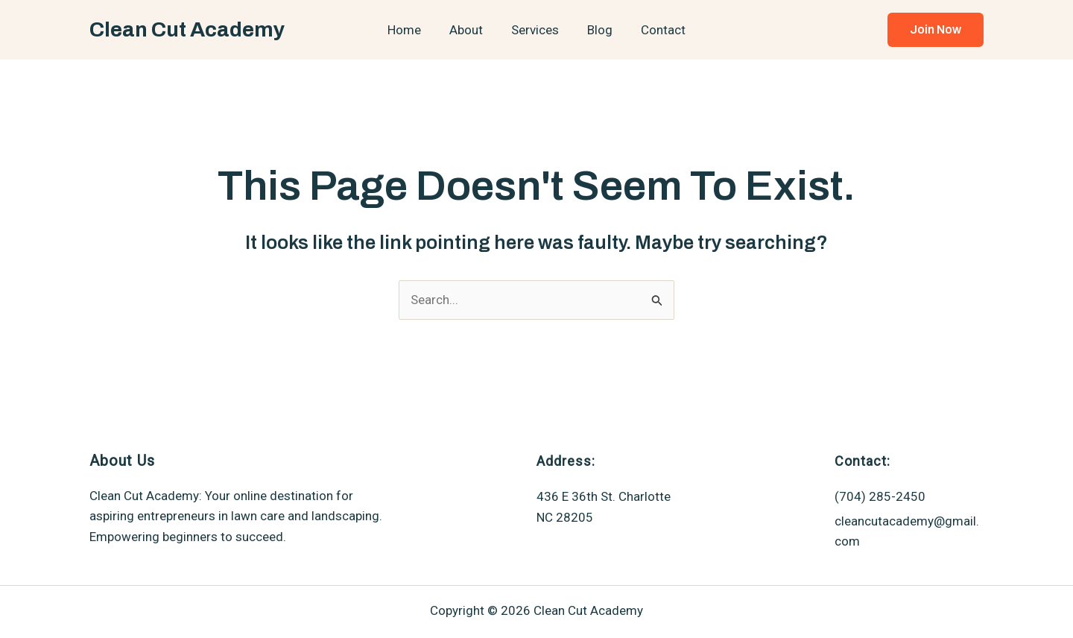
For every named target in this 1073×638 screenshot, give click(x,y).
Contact (657, 29)
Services (535, 29)
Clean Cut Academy (187, 29)
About (469, 29)
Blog (597, 29)
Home (410, 29)
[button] (935, 30)
